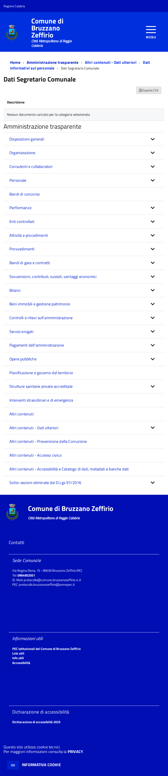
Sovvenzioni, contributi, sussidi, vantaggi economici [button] (52, 276)
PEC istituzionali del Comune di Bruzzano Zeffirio (46, 648)
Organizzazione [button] (22, 153)
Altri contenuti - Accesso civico (35, 455)
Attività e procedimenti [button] (28, 235)
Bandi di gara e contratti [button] (29, 263)
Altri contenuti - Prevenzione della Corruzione (48, 441)
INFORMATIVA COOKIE (41, 765)
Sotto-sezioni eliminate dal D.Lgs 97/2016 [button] (45, 483)
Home (15, 62)
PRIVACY (75, 752)
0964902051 (26, 575)
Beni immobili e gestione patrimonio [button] (39, 304)
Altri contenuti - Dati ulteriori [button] (33, 428)
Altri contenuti (21, 414)
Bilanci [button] (15, 290)
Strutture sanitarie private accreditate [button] (41, 386)
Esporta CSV (148, 90)
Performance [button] (20, 208)
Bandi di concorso (24, 194)
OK (13, 765)
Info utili (18, 657)
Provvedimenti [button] (21, 249)
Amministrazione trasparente (53, 62)
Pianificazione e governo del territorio (41, 373)
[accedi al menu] (151, 32)
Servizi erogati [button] (21, 332)
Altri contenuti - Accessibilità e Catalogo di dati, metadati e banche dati (69, 469)
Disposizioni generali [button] (26, 139)
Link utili (18, 653)
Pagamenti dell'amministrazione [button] (36, 345)
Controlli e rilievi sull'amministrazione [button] (41, 318)
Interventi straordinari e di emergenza (41, 400)
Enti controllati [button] (21, 221)
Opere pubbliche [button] (23, 359)
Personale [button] (17, 180)
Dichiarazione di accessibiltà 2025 (36, 721)
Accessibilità (21, 662)
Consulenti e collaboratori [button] (31, 166)
